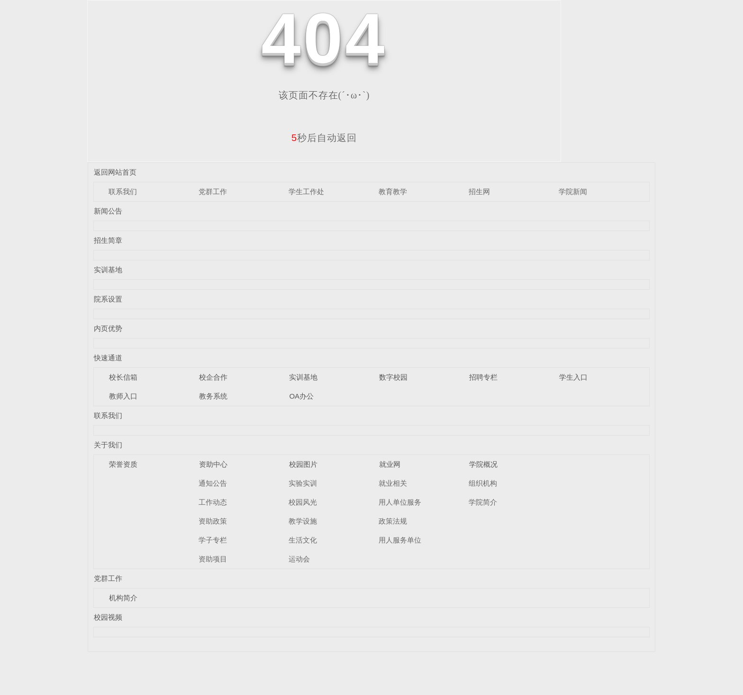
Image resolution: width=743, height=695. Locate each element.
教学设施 (303, 521)
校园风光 (303, 502)
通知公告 (213, 483)
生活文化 (303, 540)
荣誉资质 (123, 464)
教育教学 (393, 191)
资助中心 (213, 464)
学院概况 (483, 464)
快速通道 (108, 358)
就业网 (389, 464)
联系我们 (123, 191)
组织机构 (483, 483)
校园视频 (108, 617)
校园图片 (303, 464)
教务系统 (213, 396)
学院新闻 (573, 191)
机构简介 (123, 598)
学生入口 (573, 377)
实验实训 (303, 483)
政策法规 (393, 521)
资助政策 (213, 521)
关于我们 (108, 445)
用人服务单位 (400, 540)
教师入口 (123, 396)
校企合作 (213, 377)
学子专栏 (213, 540)
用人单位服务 (400, 502)
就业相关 (393, 483)
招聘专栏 (483, 377)
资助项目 (213, 559)
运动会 (299, 559)
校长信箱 (123, 377)
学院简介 (483, 502)
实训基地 (108, 270)
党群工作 (213, 191)
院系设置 (108, 299)
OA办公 (301, 396)
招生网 (479, 191)
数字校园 (393, 377)
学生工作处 (306, 191)
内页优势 (108, 328)
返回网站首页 (115, 172)
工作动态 (213, 502)
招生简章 (108, 240)
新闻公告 (108, 211)
